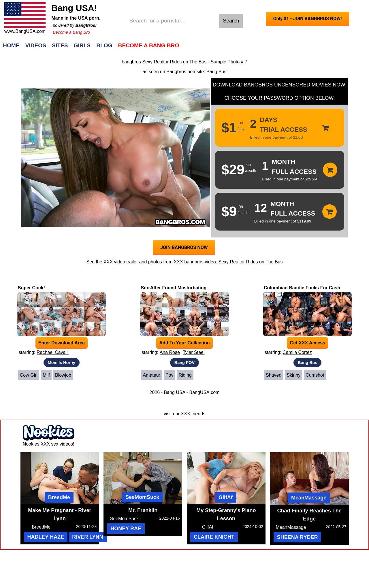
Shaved (273, 375)
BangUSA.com (204, 392)
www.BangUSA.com (25, 31)
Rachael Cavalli (53, 352)
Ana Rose (170, 352)
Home (11, 45)
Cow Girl (28, 375)
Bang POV (184, 362)
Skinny (293, 375)
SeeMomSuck (142, 497)
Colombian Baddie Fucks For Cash (302, 287)
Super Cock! (31, 287)
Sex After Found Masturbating (173, 287)
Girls (82, 45)
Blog (104, 45)
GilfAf (226, 497)
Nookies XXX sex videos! (48, 444)
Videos (35, 45)
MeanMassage (308, 498)
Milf (46, 375)
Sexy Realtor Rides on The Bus (251, 261)
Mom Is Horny (61, 362)
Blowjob (63, 375)
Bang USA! (74, 8)
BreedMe (59, 497)
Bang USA (174, 392)
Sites (60, 45)
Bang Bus (216, 71)
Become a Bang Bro (71, 32)
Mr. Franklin (142, 510)
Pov (169, 375)
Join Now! (275, 48)
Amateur (151, 375)
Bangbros (176, 71)
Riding (184, 375)
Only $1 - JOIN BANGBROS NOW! (307, 18)
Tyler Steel (194, 352)
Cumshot (315, 375)
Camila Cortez (297, 352)
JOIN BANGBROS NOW (184, 247)
